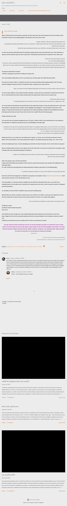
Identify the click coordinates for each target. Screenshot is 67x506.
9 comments (10, 397)
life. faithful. (8, 3)
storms (39, 246)
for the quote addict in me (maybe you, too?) (38, 10)
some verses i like (57, 10)
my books (20, 10)
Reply (8, 278)
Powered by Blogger (33, 499)
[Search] (61, 3)
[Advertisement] (33, 317)
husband (21, 246)
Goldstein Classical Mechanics (54, 175)
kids (25, 246)
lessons (29, 246)
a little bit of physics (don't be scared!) (15, 381)
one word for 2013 (8, 475)
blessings (9, 246)
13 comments (11, 491)
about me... (11, 10)
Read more (62, 397)
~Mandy (13, 271)
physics (34, 246)
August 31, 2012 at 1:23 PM (17, 258)
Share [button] (61, 246)
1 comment (10, 422)
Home (3, 10)
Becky (7, 258)
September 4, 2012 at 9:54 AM (23, 271)
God (17, 246)
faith (13, 246)
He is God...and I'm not (10, 406)
